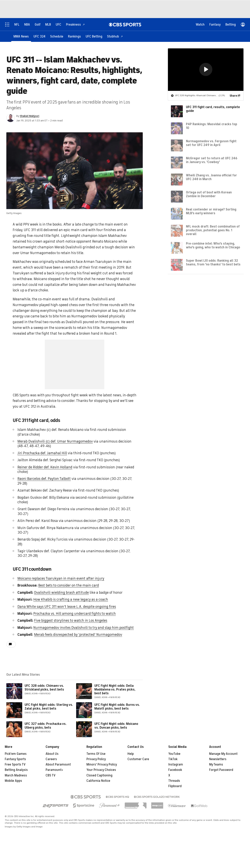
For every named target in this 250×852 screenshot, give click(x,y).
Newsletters (217, 759)
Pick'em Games (16, 754)
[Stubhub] (115, 36)
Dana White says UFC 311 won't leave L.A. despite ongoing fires (66, 606)
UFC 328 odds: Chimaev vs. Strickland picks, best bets (44, 688)
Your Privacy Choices (101, 770)
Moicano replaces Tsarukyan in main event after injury (60, 578)
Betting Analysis (16, 770)
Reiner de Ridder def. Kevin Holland (44, 467)
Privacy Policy (96, 759)
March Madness (16, 775)
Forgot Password (221, 770)
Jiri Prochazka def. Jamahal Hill (42, 453)
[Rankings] (74, 36)
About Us (52, 754)
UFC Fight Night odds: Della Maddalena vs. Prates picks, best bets (114, 689)
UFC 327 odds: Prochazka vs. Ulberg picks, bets (45, 726)
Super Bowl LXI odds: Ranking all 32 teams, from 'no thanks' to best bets (213, 262)
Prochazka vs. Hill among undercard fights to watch (74, 613)
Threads (174, 781)
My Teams (216, 765)
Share (233, 95)
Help (130, 754)
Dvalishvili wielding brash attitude (61, 592)
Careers (51, 759)
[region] (205, 69)
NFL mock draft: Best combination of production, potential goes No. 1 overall (213, 230)
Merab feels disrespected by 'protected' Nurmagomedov (78, 634)
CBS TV (51, 775)
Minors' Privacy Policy (101, 765)
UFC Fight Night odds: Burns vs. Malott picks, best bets (117, 707)
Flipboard (175, 786)
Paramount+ (54, 770)
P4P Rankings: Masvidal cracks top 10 (211, 126)
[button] (205, 69)
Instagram (175, 765)
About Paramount (58, 765)
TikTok (172, 759)
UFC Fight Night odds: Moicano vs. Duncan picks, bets (116, 726)
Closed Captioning (99, 775)
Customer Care (138, 759)
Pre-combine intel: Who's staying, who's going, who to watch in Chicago (213, 245)
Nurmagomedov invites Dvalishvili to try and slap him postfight (83, 627)
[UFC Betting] (94, 36)
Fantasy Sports (15, 759)
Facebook (175, 770)
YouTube (174, 754)
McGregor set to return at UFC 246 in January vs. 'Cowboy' (211, 160)
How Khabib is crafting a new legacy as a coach (70, 599)
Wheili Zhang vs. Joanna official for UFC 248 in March (211, 177)
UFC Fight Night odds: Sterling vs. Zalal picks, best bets (49, 707)
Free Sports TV (15, 765)
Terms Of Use (95, 754)
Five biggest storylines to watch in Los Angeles (70, 620)
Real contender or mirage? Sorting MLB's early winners (211, 211)
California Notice (98, 781)
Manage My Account (223, 754)
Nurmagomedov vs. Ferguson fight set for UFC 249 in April (211, 143)
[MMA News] (21, 36)
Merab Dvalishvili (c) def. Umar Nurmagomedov (55, 441)
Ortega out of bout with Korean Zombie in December (209, 194)
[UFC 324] (39, 36)
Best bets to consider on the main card (68, 585)
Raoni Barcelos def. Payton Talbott (44, 478)
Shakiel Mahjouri (29, 116)
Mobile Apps (13, 781)
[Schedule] (57, 36)
